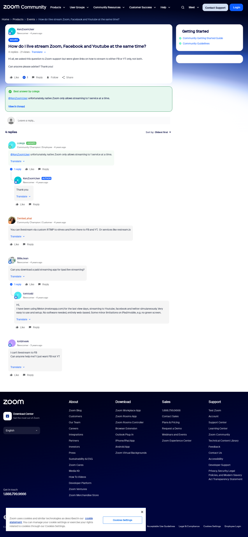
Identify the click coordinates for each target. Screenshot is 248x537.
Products (18, 19)
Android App (122, 446)
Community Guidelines (196, 43)
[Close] (142, 512)
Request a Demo (172, 428)
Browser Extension (126, 428)
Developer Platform (80, 483)
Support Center (218, 422)
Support (215, 402)
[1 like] (25, 77)
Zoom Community (219, 434)
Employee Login (233, 526)
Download (123, 402)
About (73, 402)
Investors (74, 446)
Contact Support (215, 7)
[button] (39, 52)
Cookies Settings (212, 526)
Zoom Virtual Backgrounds (131, 452)
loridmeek (23, 341)
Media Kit (74, 471)
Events (31, 19)
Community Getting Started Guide (203, 38)
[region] (76, 519)
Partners (74, 440)
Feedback (214, 446)
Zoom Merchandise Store (84, 495)
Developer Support (220, 465)
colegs (21, 143)
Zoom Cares (76, 465)
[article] (88, 156)
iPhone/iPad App (125, 440)
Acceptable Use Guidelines (161, 526)
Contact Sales (170, 416)
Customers (75, 416)
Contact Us (215, 452)
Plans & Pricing (171, 422)
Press (72, 452)
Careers (73, 428)
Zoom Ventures (78, 489)
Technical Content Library (224, 440)
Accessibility (216, 459)
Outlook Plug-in (124, 434)
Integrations (76, 434)
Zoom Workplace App (128, 410)
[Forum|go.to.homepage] (24, 7)
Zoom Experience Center (176, 440)
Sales (166, 402)
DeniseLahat (24, 218)
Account (214, 416)
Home (5, 19)
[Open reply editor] (88, 120)
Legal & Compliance (189, 526)
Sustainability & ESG (81, 459)
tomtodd (28, 293)
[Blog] (5, 517)
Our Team (74, 422)
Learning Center (218, 428)
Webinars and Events (174, 434)
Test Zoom (215, 410)
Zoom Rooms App (126, 416)
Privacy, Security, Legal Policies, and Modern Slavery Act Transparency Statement (225, 475)
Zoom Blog (75, 410)
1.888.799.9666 (14, 494)
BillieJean (22, 258)
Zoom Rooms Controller (129, 422)
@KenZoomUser (18, 98)
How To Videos (77, 477)
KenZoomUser (25, 29)
